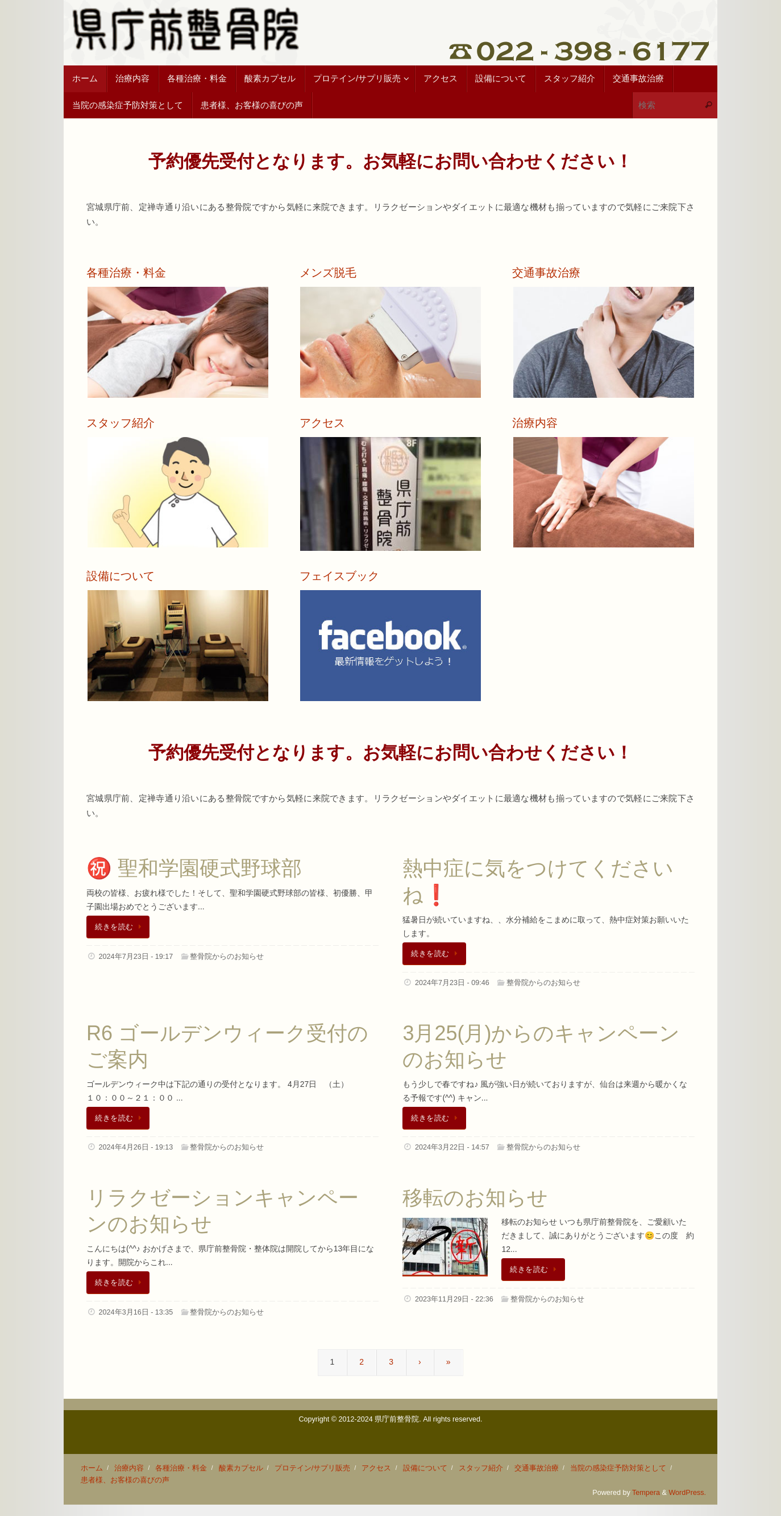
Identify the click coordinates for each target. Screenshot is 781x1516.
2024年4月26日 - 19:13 (136, 1147)
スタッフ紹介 (481, 1468)
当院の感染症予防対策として (618, 1468)
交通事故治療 (536, 1468)
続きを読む (120, 927)
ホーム (92, 1468)
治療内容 (129, 1468)
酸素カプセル (241, 1468)
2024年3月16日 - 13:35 (136, 1312)
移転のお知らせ (475, 1197)
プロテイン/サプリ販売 (313, 1468)
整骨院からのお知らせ (227, 957)
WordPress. (687, 1493)
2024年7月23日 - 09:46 (452, 983)
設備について (425, 1468)
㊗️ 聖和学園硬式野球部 (194, 868)
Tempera (646, 1493)
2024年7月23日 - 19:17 (136, 957)
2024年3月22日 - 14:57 (452, 1147)
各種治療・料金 (181, 1468)
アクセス (376, 1468)
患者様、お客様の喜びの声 (125, 1480)
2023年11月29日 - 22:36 (454, 1299)
